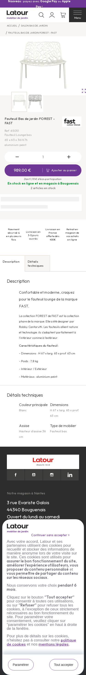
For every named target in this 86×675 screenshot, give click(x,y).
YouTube (34, 474)
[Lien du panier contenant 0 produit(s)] (63, 15)
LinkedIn (70, 474)
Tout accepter (63, 665)
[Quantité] (43, 157)
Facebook (16, 474)
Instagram (52, 474)
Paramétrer (21, 665)
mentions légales (54, 644)
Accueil (12, 25)
